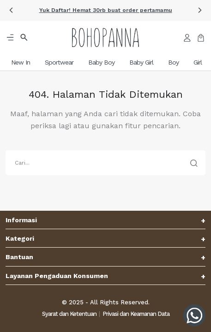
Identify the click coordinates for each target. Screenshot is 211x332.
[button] (11, 10)
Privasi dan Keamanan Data (135, 313)
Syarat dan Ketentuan (69, 313)
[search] (105, 162)
